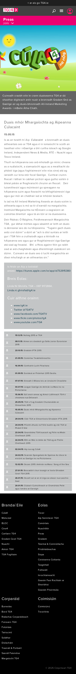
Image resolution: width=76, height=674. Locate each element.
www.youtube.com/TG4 (28, 322)
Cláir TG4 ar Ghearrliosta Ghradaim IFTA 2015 (41, 418)
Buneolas (7, 606)
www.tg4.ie (21, 305)
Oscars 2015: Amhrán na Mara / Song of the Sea (42, 464)
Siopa (41, 554)
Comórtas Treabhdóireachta (32, 358)
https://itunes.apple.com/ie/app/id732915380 (43, 270)
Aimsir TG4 (8, 549)
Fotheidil (42, 570)
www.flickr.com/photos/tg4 (30, 318)
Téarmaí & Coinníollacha (51, 544)
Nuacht (5, 544)
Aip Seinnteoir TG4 (48, 518)
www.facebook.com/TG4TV (30, 314)
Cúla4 (5, 513)
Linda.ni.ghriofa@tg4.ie (21, 290)
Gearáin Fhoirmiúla (48, 589)
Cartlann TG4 (9, 533)
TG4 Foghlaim (9, 554)
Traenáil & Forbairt (12, 648)
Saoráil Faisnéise (11, 653)
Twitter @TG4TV (24, 309)
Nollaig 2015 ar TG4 (28, 335)
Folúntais (7, 627)
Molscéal (6, 518)
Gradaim (42, 538)
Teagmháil (43, 564)
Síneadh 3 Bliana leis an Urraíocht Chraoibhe (41, 380)
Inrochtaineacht (46, 575)
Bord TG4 (7, 611)
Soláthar (6, 637)
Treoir (41, 513)
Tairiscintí (7, 632)
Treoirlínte (43, 611)
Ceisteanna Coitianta (49, 559)
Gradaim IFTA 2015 (28, 350)
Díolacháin (7, 642)
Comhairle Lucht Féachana (32, 365)
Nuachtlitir (43, 528)
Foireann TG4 (9, 622)
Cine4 (5, 528)
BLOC (5, 523)
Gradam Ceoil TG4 (11, 538)
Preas (41, 533)
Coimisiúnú (44, 606)
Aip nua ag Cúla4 (27, 449)
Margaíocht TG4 (10, 658)
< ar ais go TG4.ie (38, 3)
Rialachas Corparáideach (15, 616)
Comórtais (43, 523)
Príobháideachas (47, 549)
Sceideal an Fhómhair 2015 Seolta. (36, 373)
